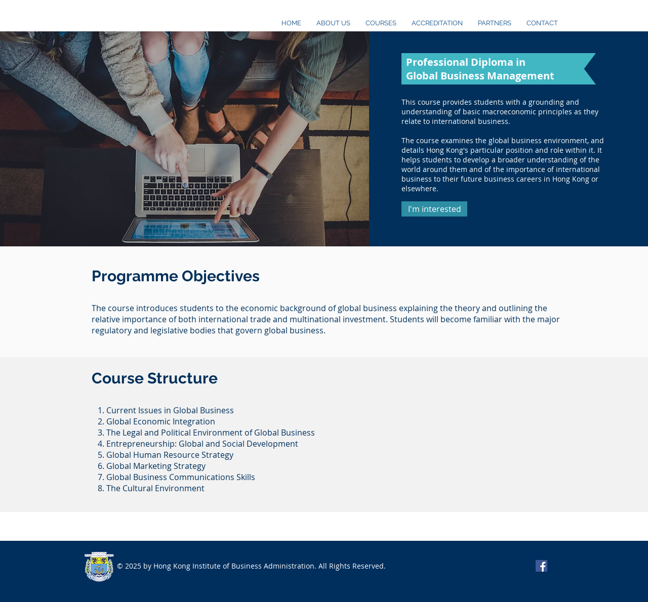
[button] (434, 209)
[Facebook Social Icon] (541, 566)
